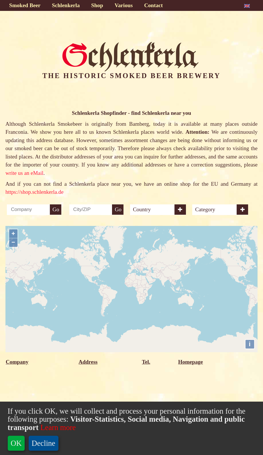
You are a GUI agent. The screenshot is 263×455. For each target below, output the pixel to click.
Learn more (57, 427)
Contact (153, 5)
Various (124, 5)
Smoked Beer (24, 5)
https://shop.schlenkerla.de (34, 192)
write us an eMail (24, 173)
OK (16, 443)
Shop (97, 5)
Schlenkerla (66, 5)
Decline (43, 443)
